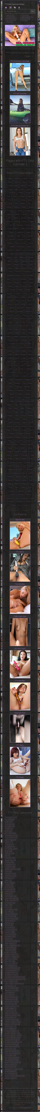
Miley (22, 408)
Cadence (19, 232)
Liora (19, 372)
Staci (24, 466)
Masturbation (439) (13, 869)
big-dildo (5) (10, 961)
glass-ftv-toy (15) (12, 990)
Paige (8, 430)
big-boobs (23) (11, 959)
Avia (31, 214)
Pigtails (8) (9, 885)
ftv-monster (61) (12, 988)
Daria (31, 261)
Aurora (9, 214)
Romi (21, 441)
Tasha (10, 480)
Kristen (28, 344)
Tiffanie (16, 484)
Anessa (22, 196)
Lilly (16, 369)
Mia (16, 405)
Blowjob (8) (10, 826)
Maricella (20, 390)
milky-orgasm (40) (13, 1022)
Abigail (9, 178)
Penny (31, 430)
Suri (7, 473)
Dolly (31, 265)
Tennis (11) (9, 925)
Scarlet (8, 452)
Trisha (23, 487)
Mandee (27, 387)
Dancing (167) (10, 840)
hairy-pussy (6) (11, 999)
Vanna (28, 495)
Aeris (31, 178)
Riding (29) (9, 894)
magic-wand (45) (12, 1019)
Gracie (24, 283)
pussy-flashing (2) (12, 1040)
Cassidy (10, 243)
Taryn (31, 477)
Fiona (15, 279)
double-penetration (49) (15, 977)
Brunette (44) (10, 833)
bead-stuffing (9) (12, 957)
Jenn (18, 315)
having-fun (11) (11, 1004)
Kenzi (9, 340)
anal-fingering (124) (13, 945)
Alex (24, 182)
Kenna (31, 337)
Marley (28, 394)
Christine (9, 250)
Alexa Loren (13, 186)
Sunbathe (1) (10, 921)
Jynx (14, 326)
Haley (17, 286)
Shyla (17, 459)
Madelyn (28, 380)
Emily (11, 272)
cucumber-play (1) (12, 968)
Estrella (17, 275)
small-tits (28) (10, 1055)
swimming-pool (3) (13, 1062)
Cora (23, 250)
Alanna (17, 182)
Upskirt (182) (10, 932)
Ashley (8, 207)
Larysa (30, 354)
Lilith (10, 369)
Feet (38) (8, 851)
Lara (16, 354)
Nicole (17, 423)
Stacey (17, 466)
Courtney (20, 254)
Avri (9, 218)
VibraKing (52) (10, 934)
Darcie (24, 261)
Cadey (28, 232)
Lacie (17, 351)
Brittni (23, 229)
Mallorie (18, 387)
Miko (16, 408)
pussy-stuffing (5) (12, 1044)
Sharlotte (24, 455)
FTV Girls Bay (26, 19)
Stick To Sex (10, 15)
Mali (11, 387)
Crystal (28, 254)
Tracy (10, 487)
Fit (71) (7, 855)
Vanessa (20, 495)
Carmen (12, 239)
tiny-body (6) (10, 1067)
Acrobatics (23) (11, 817)
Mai (24, 383)
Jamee (22, 304)
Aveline (17, 214)
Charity (12, 247)
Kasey (23, 329)
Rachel (28, 434)
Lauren (9, 358)
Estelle (9, 275)
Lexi (14, 362)
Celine (30, 243)
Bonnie (12, 225)
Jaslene (28, 308)
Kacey (20, 326)
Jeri (9, 319)
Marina (28, 390)
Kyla (15, 347)
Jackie (29, 301)
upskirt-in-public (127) (14, 1069)
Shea (32, 455)
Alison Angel (13, 189)
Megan (12, 401)
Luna (10, 380)
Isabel (23, 297)
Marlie (12, 398)
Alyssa (29, 189)
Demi (9, 265)
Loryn (16, 376)
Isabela (30, 297)
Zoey (26, 505)
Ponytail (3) (9, 887)
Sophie (9, 466)
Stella (31, 466)
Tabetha (10, 477)
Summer (29, 469)
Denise (15, 265)
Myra (23, 416)
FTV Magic (9, 22)
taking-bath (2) (11, 1064)
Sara (16, 448)
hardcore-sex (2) (12, 1002)
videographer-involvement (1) (11, 1072)
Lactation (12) (10, 864)
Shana (8, 455)
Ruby (15, 444)
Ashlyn (16, 207)
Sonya (20, 462)
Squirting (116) (10, 916)
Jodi (17, 322)
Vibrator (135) (10, 936)
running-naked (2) (12, 1046)
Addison (17, 178)
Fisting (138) (10, 853)
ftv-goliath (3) (10, 986)
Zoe (20, 505)
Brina (16, 229)
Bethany (10, 221)
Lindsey (12, 372)
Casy (24, 243)
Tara (24, 477)
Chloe (28, 247)
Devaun (24, 265)
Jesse (15, 319)
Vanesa (12, 495)
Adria (25, 178)
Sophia (28, 462)
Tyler (30, 487)
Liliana (28, 365)
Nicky (10, 423)
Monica (30, 412)
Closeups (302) (11, 835)
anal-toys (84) (11, 952)
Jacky (9, 304)
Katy (23, 333)
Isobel (11, 301)
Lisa (25, 372)
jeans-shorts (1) (11, 1013)
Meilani (20, 401)
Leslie (8, 362)
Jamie (30, 304)
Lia (33, 362)
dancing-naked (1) (12, 970)
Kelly (8, 337)
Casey (28, 239)
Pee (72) (8, 880)
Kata (29, 329)
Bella (30, 218)
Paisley (15, 430)
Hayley (17, 293)
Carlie (31, 236)
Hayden (9, 293)
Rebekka (9, 437)
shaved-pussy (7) (12, 1051)
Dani (15, 257)
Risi (15, 441)
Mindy (29, 408)
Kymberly (29, 347)
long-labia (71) (11, 1017)
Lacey (10, 351)
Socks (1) (8, 907)
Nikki (24, 423)
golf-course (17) (11, 997)
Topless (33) (10, 927)
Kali (32, 326)
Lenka (30, 358)
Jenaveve (9, 315)
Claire (17, 250)
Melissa (28, 401)
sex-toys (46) (10, 1049)
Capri (18, 236)
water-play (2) (11, 1078)
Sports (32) (9, 912)
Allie (22, 189)
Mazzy (19, 398)
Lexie (21, 362)
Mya (17, 416)
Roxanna (29, 441)
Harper (27, 290)
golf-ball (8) (10, 993)
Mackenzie (19, 380)
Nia (32, 419)
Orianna (30, 426)
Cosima (11, 254)
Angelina (30, 196)
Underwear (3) (11, 930)
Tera (30, 480)
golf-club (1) (10, 995)
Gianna (9, 283)
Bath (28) (8, 822)
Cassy (17, 243)
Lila (16, 365)
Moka (16, 412)
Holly (32, 293)
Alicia (29, 186)
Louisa (23, 376)
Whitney (20, 502)
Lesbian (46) (10, 867)
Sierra (24, 459)
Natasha (25, 419)
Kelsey (15, 337)
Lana (30, 351)
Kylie (21, 347)
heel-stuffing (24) (12, 1006)
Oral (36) (8, 871)
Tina (31, 484)
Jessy (30, 319)
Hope (9, 297)
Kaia (27, 326)
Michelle (23, 405)
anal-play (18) (10, 950)
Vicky (17, 498)
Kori (31, 340)
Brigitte (9, 229)
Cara (24, 236)
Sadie (10, 448)
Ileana (16, 297)
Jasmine (12, 311)
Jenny (31, 315)
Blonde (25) (10, 824)
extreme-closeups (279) (15, 979)
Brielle (28, 225)
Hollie (25, 293)
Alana (10, 182)
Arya (29, 204)
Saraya (29, 448)
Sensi (32, 452)
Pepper (12, 434)
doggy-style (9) (11, 972)
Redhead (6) (10, 891)
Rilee (32, 437)
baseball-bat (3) (11, 954)
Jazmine (28, 311)
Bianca (17, 221)
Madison (17, 383)
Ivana (18, 301)
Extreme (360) (11, 849)
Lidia (10, 365)
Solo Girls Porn (11, 20)
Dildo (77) (9, 842)
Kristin (9, 347)
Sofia (31, 459)
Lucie (31, 376)
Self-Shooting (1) (12, 900)
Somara (12, 462)
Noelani (9, 426)
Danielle (31, 257)
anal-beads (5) (11, 943)
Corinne (31, 250)
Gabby (31, 279)
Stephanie (11, 469)
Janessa (20, 308)
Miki (9, 408)
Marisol (12, 394)
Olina (17, 426)
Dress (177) (9, 844)
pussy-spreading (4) (13, 1042)
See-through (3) (11, 898)
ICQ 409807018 (25, 1108)
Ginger (16, 283)
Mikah (31, 405)
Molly (22, 412)
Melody (9, 405)
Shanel (15, 455)
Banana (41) (10, 820)
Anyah (30, 200)
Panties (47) (10, 878)
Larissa (22, 354)
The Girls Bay (10, 17)
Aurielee (28, 211)
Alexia (22, 186)
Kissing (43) (9, 862)
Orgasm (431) (10, 873)
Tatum (17, 480)
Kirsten (24, 340)
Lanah (9, 354)
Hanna (30, 286)
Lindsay (28, 369)
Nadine (30, 416)
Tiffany (24, 484)
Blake (31, 221)
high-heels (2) (11, 1008)
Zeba (14, 505)
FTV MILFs (24, 15)
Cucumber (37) (11, 838)
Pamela (23, 430)
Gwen (31, 283)
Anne (16, 200)
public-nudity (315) (12, 1033)
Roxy (9, 444)
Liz (30, 372)
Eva (24, 275)
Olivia (23, 426)
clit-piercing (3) (11, 966)
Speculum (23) (11, 909)
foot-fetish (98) (11, 981)
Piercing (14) (10, 882)
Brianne (20, 225)
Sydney (31, 473)
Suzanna (15, 473)
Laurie (17, 358)
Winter (28, 502)
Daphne (17, 261)
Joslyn (30, 322)
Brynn (11, 232)
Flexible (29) (10, 858)
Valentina (20, 491)
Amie (8, 196)
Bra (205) (8, 831)
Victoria (24, 498)
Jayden (20, 311)
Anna (10, 200)
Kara (16, 329)
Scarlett (16, 452)
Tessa (9, 484)
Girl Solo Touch (11, 19)
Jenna (24, 315)
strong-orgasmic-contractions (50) (12, 1059)
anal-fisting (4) (11, 948)
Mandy (11, 390)
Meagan (27, 398)
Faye (8, 279)
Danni (9, 261)
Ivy (23, 301)
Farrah (30, 275)
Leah (24, 358)
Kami (11, 329)
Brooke (30, 229)
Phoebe (20, 434)
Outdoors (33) (11, 876)
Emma (18, 272)
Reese (17, 437)
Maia (30, 383)
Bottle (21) (9, 829)
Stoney (20, 469)
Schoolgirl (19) (11, 896)
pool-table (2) (11, 1028)
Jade (16, 304)
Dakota (9, 257)
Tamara (18, 477)
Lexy (27, 362)
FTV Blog (25, 20)
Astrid (24, 207)
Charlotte (20, 247)
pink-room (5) (11, 1026)
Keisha (30, 333)
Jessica (22, 319)
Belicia (23, 218)
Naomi (9, 419)
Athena (31, 207)
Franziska (22, 279)
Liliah (22, 365)
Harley (20, 290)
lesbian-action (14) (12, 1015)
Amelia (28, 193)
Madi (10, 383)
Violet (32, 498)
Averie (25, 214)
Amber (20, 193)
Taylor (24, 480)
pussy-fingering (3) (13, 1037)
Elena (17, 268)
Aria (16, 204)
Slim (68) (9, 905)
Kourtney (12, 344)
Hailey (9, 286)
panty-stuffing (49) (12, 1024)
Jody (23, 322)
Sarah (22, 448)
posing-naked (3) (12, 1031)
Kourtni (21, 344)
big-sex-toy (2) (11, 963)
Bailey (16, 218)
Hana (23, 286)
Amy (15, 196)
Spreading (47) (11, 914)
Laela (24, 351)
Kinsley (17, 340)
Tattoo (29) (9, 923)
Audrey (19, 211)
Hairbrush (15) (10, 860)
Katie (17, 333)
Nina (30, 423)
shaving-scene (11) (12, 1053)
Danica (22, 257)
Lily (21, 369)
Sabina (22, 444)
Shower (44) (10, 903)
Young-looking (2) (12, 941)
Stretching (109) (11, 918)
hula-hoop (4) (11, 1011)
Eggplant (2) (10, 847)
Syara (23, 473)
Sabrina (30, 444)
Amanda (12, 193)
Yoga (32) (9, 939)
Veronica (9, 498)
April (10, 204)
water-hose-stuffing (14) (15, 1076)
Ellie (30, 268)
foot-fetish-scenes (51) (14, 984)
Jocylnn (10, 322)
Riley (10, 441)
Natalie (17, 419)
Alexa (30, 182)
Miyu (9, 412)
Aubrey (11, 211)
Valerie (29, 491)
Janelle (11, 308)
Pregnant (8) (10, 889)
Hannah (12, 290)
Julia (8, 326)
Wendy (12, 502)
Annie (23, 200)
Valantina (11, 491)
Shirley (10, 459)
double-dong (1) (11, 975)
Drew (10, 268)
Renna (25, 437)
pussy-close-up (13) (13, 1035)
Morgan (10, 416)
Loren (9, 376)
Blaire (25, 221)
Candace (10, 236)
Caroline (21, 239)
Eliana (24, 268)
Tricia (17, 487)
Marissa (20, 394)
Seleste (24, 452)
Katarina (10, 333)
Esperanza (27, 272)
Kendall (23, 337)
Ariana (22, 204)
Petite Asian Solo (27, 17)
